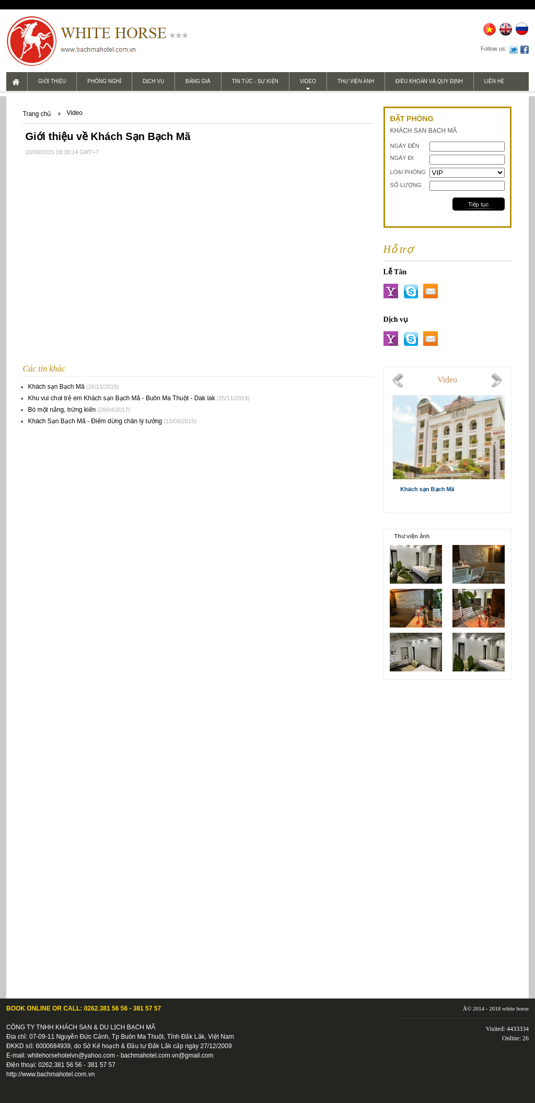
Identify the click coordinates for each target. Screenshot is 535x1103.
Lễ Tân (395, 272)
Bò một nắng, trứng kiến (62, 409)
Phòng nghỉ (104, 81)
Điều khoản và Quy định (429, 81)
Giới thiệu (52, 81)
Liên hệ (494, 81)
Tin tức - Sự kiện (255, 81)
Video (308, 81)
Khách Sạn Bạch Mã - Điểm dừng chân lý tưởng (95, 421)
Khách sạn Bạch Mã (56, 386)
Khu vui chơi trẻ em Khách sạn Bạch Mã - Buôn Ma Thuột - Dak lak (121, 398)
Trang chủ (37, 114)
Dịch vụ (153, 81)
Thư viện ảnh (356, 81)
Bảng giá (198, 81)
